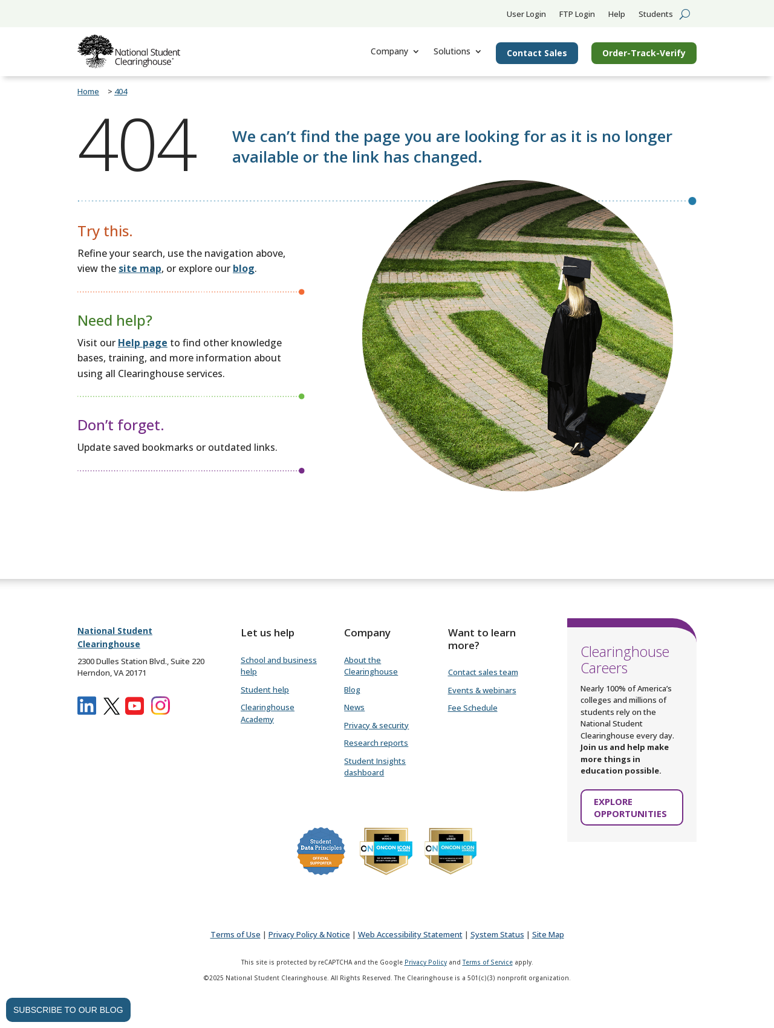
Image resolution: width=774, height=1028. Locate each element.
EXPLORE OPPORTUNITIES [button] (630, 807)
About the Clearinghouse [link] (371, 666)
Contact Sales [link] (537, 53)
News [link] (354, 707)
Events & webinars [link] (482, 690)
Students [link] (656, 14)
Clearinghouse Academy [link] (267, 713)
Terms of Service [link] (488, 962)
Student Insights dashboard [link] (375, 766)
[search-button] (685, 14)
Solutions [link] (452, 51)
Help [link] (616, 14)
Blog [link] (352, 689)
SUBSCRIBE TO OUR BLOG (68, 1010)
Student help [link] (265, 689)
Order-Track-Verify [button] (644, 53)
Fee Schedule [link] (473, 707)
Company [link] (389, 51)
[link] (128, 51)
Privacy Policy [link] (426, 962)
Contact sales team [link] (483, 672)
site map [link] (140, 268)
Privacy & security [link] (376, 725)
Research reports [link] (376, 742)
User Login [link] (526, 14)
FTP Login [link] (577, 14)
